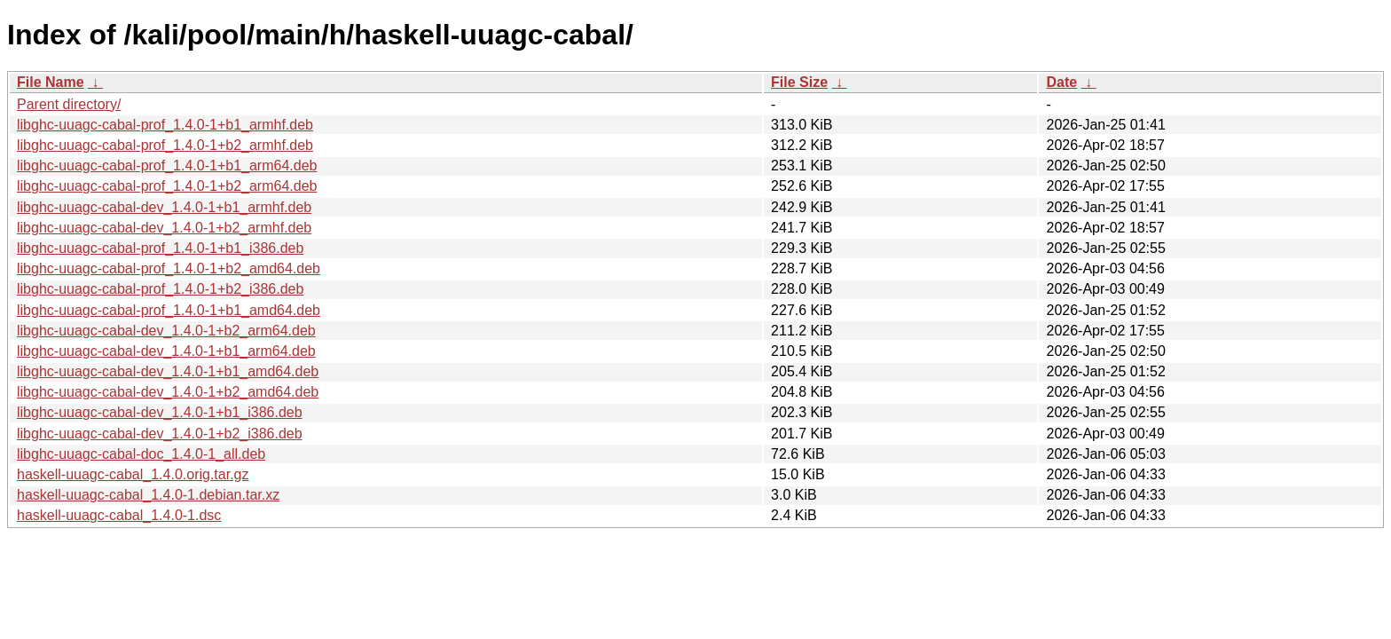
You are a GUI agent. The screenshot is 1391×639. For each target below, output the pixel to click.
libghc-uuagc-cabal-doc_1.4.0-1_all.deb (141, 454)
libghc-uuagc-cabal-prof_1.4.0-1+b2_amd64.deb (168, 268)
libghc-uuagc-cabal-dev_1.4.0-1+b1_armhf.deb (164, 207)
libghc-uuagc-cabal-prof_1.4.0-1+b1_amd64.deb (168, 310)
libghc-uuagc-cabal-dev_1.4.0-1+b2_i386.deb (160, 433)
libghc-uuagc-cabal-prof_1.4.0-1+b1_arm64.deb (167, 165)
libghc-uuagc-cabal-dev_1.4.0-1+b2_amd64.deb (167, 391)
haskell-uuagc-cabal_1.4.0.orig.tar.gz (133, 474)
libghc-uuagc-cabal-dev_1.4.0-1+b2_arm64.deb (166, 330)
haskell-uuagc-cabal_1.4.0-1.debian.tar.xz (148, 494)
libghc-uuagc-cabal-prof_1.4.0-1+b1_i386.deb (160, 248)
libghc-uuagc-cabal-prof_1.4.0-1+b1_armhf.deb (165, 124)
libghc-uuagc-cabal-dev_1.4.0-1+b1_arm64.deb (166, 351)
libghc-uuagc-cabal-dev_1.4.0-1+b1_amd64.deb (167, 371)
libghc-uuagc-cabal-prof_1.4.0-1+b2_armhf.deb (165, 145)
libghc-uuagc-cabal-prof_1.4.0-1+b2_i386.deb (160, 288)
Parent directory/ (69, 104)
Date (1061, 82)
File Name (50, 82)
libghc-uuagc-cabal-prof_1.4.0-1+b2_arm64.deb (167, 185)
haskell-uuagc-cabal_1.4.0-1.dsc (119, 515)
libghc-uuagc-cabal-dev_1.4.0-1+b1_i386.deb (160, 412)
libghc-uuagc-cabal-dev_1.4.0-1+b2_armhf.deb (164, 227)
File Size (799, 82)
